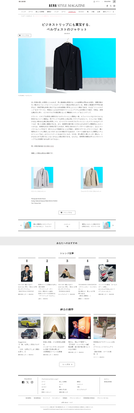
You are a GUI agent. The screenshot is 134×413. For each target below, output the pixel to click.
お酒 (98, 11)
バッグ (56, 11)
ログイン (98, 1)
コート (63, 11)
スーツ (31, 11)
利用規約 (65, 398)
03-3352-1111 (49, 146)
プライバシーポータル (102, 398)
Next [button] (110, 11)
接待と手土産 (63, 389)
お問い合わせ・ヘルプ (67, 402)
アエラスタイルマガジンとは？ (50, 379)
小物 (92, 11)
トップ (23, 11)
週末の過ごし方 (63, 392)
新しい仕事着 (40, 11)
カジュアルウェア (82, 389)
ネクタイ (81, 11)
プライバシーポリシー (75, 398)
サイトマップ (46, 398)
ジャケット (72, 11)
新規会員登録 (107, 1)
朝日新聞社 (28, 398)
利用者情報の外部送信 (89, 398)
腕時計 (49, 11)
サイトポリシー (56, 398)
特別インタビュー (46, 392)
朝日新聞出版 (37, 398)
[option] (22, 11)
